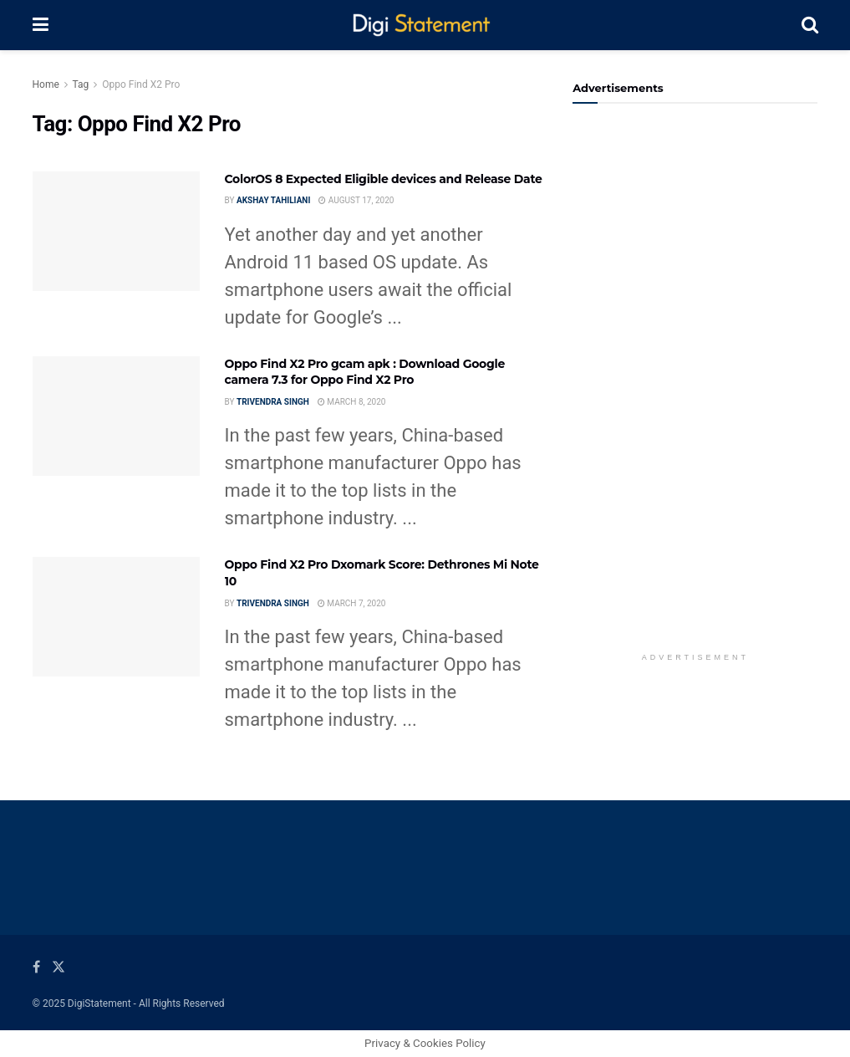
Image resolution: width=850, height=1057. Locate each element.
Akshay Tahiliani (273, 200)
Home (46, 84)
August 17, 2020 (356, 200)
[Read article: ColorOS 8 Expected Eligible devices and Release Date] (116, 231)
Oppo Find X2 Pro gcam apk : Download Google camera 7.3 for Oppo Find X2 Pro (365, 372)
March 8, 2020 (352, 401)
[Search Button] (810, 25)
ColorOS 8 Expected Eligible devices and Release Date (383, 178)
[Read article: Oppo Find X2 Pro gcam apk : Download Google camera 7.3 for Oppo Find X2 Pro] (116, 416)
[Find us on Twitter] (58, 967)
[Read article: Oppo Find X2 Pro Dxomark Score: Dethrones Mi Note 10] (116, 617)
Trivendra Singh (273, 401)
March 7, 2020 (352, 603)
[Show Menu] (40, 25)
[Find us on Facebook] (36, 967)
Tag (81, 84)
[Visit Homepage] (425, 25)
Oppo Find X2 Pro (141, 84)
